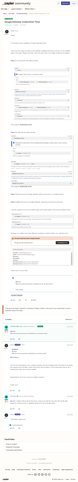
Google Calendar (16, 295)
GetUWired (13, 326)
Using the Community (13, 447)
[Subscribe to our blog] (42, 474)
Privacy (73, 479)
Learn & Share (17, 9)
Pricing (7, 469)
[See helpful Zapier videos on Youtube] (49, 474)
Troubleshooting (21, 13)
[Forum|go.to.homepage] (16, 3)
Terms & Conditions (31, 463)
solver (12, 31)
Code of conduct (11, 444)
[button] (65, 3)
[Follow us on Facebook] (35, 474)
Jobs (39, 469)
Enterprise (46, 469)
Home (5, 13)
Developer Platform (23, 469)
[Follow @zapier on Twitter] (46, 474)
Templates (56, 469)
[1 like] (15, 425)
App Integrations (67, 469)
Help (13, 469)
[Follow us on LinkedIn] (39, 474)
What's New (30, 9)
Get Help (5, 9)
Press (34, 469)
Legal (67, 479)
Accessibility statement (45, 463)
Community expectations (14, 450)
